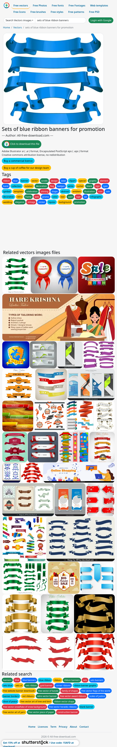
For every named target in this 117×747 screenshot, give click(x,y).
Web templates (99, 5)
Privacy (63, 726)
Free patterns (76, 12)
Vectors (17, 27)
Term (53, 726)
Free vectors (20, 5)
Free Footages (77, 5)
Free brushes (38, 12)
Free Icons (19, 12)
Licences (43, 726)
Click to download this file (21, 144)
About (73, 726)
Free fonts (58, 5)
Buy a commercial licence (18, 160)
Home (6, 27)
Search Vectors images (18, 20)
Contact (84, 726)
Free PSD (94, 12)
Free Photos (40, 5)
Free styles (57, 12)
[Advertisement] (58, 226)
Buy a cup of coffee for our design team (26, 168)
